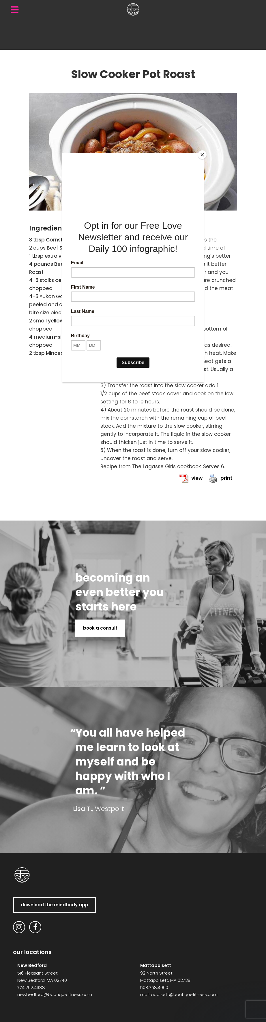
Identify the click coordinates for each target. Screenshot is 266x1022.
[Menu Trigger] (15, 9)
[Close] (202, 154)
